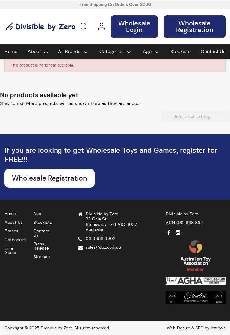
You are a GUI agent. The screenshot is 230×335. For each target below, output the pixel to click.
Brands (11, 231)
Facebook (169, 232)
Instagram (178, 232)
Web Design (178, 328)
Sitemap (41, 257)
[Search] (195, 117)
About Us (38, 51)
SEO (200, 328)
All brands (73, 52)
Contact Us (213, 51)
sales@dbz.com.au (103, 247)
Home (10, 51)
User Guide (10, 251)
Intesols (218, 328)
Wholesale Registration (194, 26)
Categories (115, 52)
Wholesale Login (134, 26)
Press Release (41, 246)
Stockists (180, 51)
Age (151, 52)
